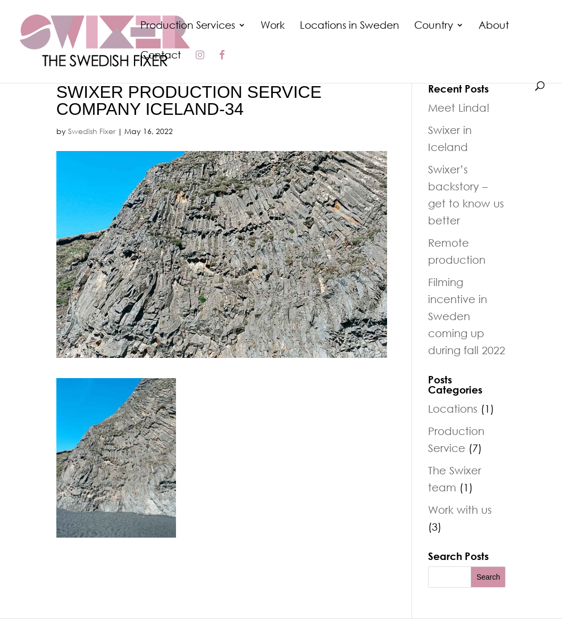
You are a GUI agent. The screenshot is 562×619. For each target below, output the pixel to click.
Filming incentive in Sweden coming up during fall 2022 (466, 315)
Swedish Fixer (91, 131)
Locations (452, 408)
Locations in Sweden (349, 26)
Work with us (460, 509)
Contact (160, 56)
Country (433, 26)
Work (273, 26)
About (494, 26)
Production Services (187, 26)
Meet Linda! (459, 107)
